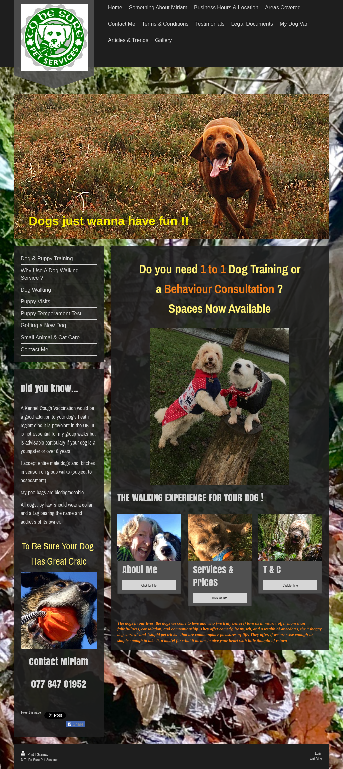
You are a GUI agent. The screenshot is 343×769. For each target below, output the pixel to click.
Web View (316, 759)
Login (318, 753)
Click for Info (149, 585)
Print (28, 754)
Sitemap (42, 754)
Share (75, 724)
